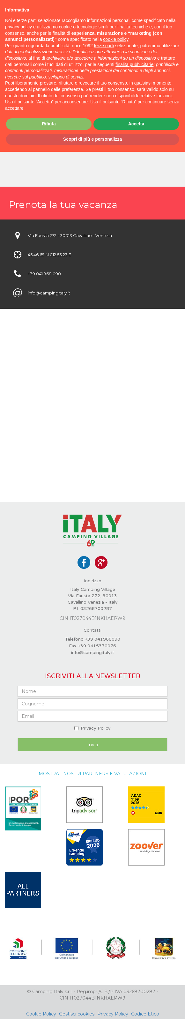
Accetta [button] (136, 123)
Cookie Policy (41, 1014)
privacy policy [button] (18, 26)
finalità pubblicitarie (134, 64)
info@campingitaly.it (92, 652)
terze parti (104, 45)
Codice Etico (145, 1014)
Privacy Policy (96, 728)
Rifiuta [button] (49, 123)
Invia (92, 745)
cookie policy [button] (115, 39)
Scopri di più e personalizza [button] (92, 139)
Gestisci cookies (76, 1014)
